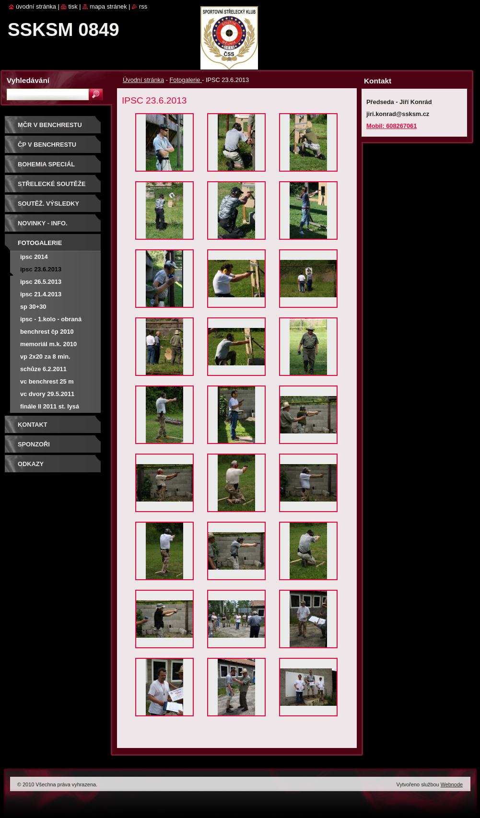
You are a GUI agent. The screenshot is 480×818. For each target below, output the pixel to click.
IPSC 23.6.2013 (40, 269)
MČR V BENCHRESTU (50, 125)
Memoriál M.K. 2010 (48, 344)
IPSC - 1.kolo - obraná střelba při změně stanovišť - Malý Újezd (52, 321)
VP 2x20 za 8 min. (45, 356)
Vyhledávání (28, 80)
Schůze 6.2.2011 (43, 369)
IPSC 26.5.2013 (40, 281)
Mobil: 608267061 (391, 125)
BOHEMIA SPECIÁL (46, 164)
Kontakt (32, 424)
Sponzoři (34, 444)
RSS (143, 6)
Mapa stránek (108, 6)
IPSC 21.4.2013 (40, 294)
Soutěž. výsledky (48, 203)
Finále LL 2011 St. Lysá (49, 406)
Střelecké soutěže (52, 183)
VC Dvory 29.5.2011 (47, 393)
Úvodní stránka (143, 79)
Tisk (72, 6)
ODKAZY (31, 463)
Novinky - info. (43, 223)
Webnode (452, 784)
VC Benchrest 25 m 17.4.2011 (47, 383)
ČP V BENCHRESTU (47, 144)
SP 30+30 (33, 306)
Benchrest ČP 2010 (47, 331)
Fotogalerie (185, 79)
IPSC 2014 (34, 256)
